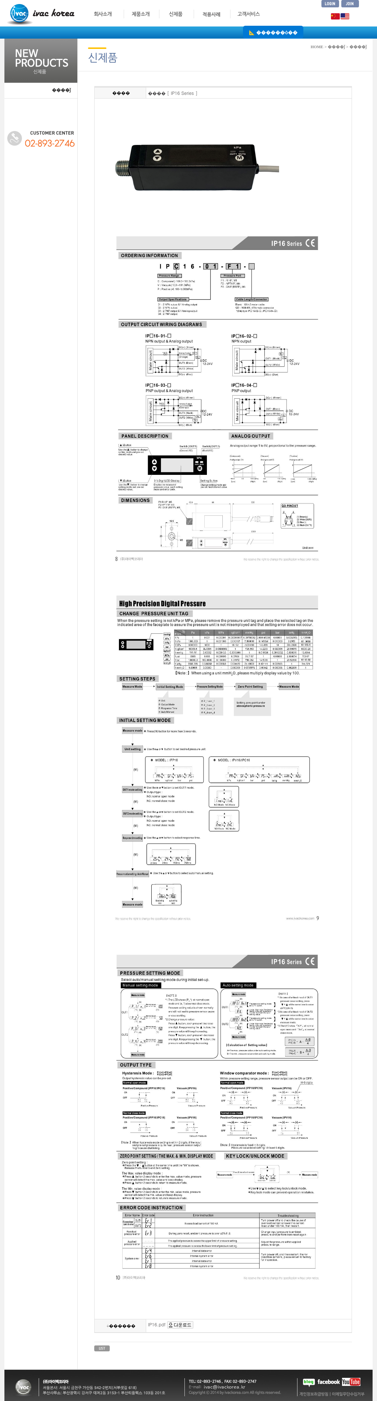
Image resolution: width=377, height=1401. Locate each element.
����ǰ (61, 90)
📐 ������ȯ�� (273, 32)
